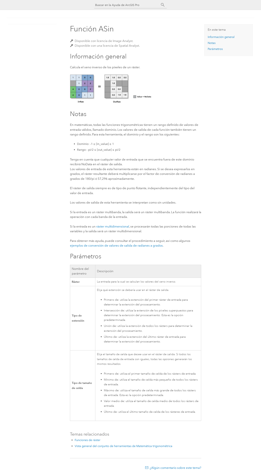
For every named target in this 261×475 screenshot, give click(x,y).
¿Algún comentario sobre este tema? (175, 468)
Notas (212, 43)
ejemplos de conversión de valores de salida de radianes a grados (116, 245)
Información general (221, 37)
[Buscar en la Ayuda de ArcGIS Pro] (127, 5)
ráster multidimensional (112, 226)
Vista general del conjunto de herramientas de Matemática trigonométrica (123, 446)
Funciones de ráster (87, 440)
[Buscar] (163, 5)
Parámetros (215, 49)
